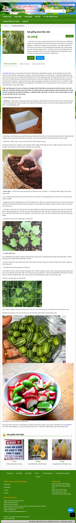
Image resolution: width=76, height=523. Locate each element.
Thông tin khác (24, 64)
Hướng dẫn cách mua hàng (14, 464)
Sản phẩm (28, 473)
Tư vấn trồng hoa (47, 473)
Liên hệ (6, 493)
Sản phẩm (7, 487)
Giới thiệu (19, 473)
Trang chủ (7, 484)
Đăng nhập (65, 1)
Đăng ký (72, 1)
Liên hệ (31, 58)
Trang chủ (6, 25)
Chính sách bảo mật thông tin (61, 484)
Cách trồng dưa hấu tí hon (12, 97)
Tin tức (6, 490)
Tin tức (37, 473)
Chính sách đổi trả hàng (59, 490)
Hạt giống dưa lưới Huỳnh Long (62, 464)
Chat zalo (40, 58)
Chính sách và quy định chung (61, 494)
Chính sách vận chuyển (59, 492)
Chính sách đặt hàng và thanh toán (61, 487)
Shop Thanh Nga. (9, 518)
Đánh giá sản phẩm (38, 64)
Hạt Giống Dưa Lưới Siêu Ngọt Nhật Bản (40, 464)
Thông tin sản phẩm (10, 64)
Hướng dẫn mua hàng (62, 473)
